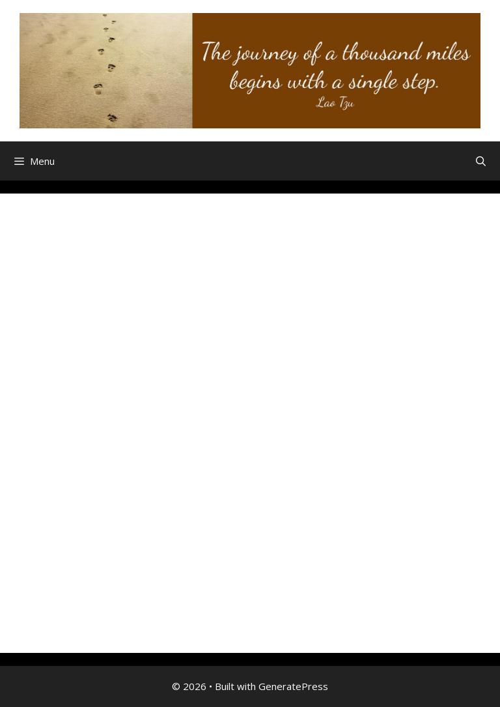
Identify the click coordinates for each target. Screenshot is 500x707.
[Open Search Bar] (481, 160)
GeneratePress (293, 686)
